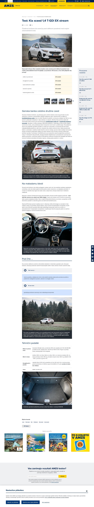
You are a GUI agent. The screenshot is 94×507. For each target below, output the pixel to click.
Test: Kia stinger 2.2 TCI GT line (85, 118)
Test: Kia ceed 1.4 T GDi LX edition (85, 80)
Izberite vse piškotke (12, 502)
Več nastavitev (45, 502)
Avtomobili (30, 16)
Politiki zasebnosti (55, 481)
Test (35, 16)
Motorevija (24, 16)
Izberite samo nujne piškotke (30, 502)
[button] (89, 6)
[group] (25, 100)
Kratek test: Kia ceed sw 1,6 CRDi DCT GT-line (85, 99)
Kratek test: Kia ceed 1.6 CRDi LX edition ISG (85, 109)
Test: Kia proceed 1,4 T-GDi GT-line (85, 89)
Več (80, 83)
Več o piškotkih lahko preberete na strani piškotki (57, 497)
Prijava (62, 475)
